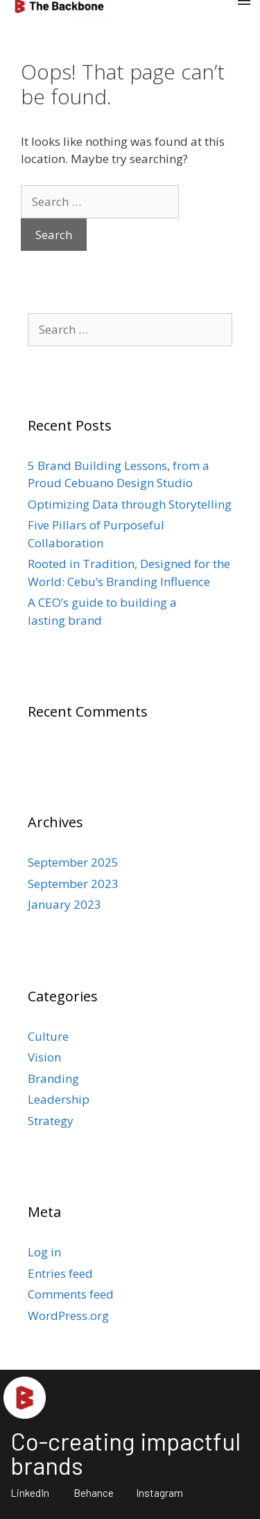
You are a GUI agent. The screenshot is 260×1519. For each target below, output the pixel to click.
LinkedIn (29, 1493)
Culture (48, 1036)
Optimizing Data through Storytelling (130, 504)
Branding (53, 1078)
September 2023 (73, 883)
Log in (44, 1252)
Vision (44, 1057)
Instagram (159, 1493)
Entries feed (60, 1273)
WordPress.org (68, 1315)
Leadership (58, 1099)
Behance (93, 1493)
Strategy (50, 1121)
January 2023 (64, 904)
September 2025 (73, 862)
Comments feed (71, 1294)
